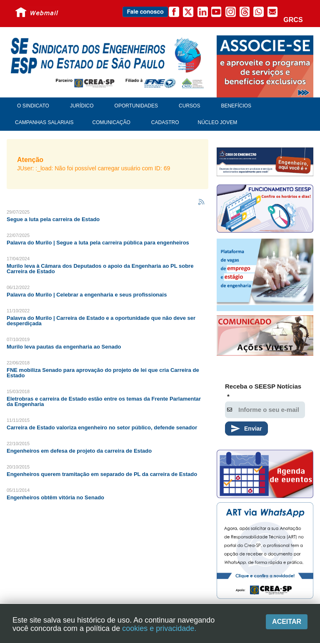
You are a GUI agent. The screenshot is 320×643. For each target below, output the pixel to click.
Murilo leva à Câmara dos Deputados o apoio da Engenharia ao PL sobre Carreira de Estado (100, 268)
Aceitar (286, 621)
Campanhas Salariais (44, 122)
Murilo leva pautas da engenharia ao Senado (64, 347)
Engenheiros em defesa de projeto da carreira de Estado (79, 451)
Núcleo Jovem (218, 122)
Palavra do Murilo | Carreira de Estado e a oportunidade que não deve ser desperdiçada (101, 320)
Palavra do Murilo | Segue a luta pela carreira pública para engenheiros (98, 242)
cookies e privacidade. (159, 628)
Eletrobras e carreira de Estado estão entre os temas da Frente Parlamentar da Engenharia (104, 401)
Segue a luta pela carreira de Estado (53, 219)
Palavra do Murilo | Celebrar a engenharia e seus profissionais (87, 295)
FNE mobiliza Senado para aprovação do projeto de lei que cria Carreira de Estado (103, 373)
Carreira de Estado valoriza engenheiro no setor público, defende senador (102, 427)
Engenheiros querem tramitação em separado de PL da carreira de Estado (102, 474)
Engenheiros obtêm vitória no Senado (55, 497)
